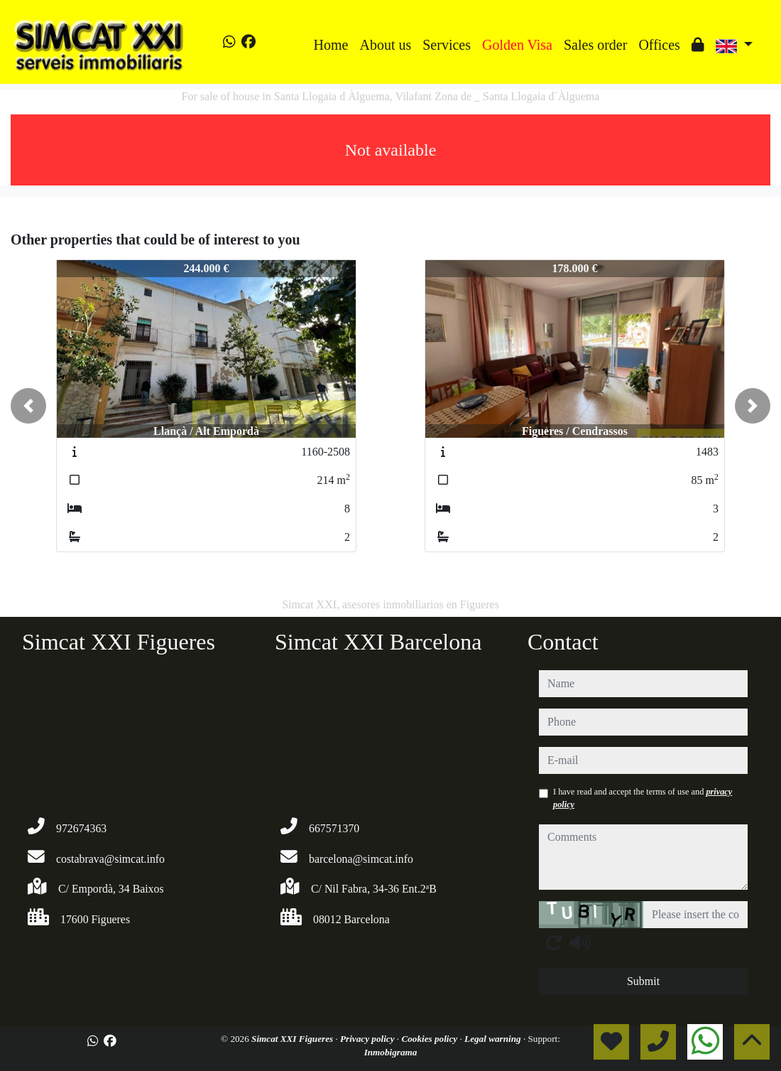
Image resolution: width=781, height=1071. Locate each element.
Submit (643, 981)
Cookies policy (430, 1038)
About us (385, 45)
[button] (28, 406)
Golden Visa (517, 45)
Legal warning (493, 1038)
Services (446, 45)
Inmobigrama (390, 1052)
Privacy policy (368, 1038)
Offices (659, 45)
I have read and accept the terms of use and (642, 798)
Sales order (595, 45)
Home (331, 45)
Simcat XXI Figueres (293, 1038)
